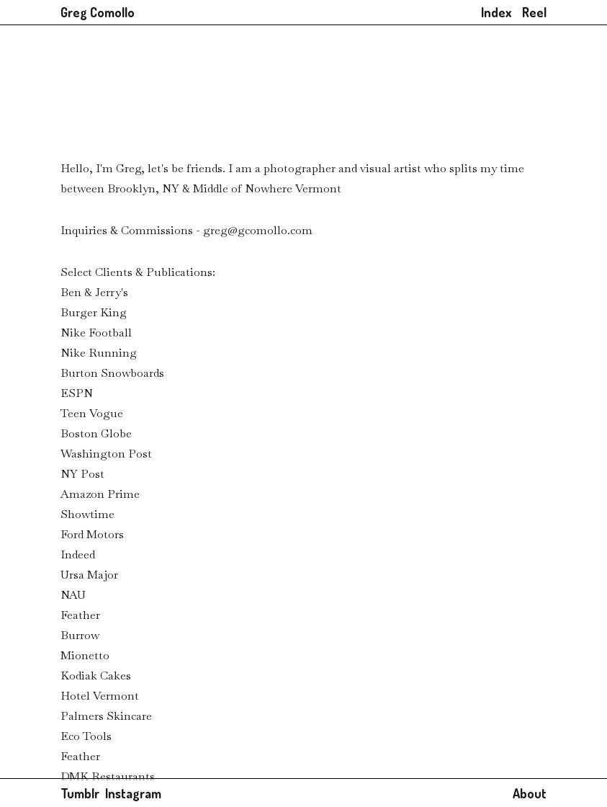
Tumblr (82, 793)
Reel (534, 12)
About (530, 793)
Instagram (133, 793)
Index (496, 12)
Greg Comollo (97, 12)
